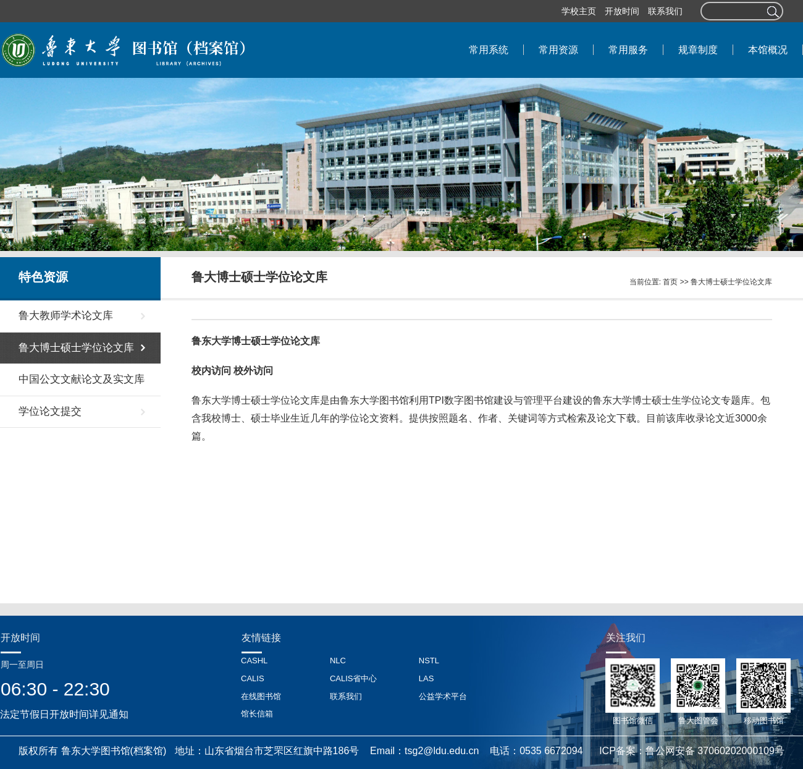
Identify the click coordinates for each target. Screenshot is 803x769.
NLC (338, 660)
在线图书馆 (261, 696)
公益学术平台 (443, 696)
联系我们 (665, 11)
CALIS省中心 (353, 678)
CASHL (254, 660)
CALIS (252, 678)
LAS (426, 678)
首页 (670, 282)
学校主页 (578, 11)
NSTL (429, 660)
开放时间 (622, 11)
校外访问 (253, 370)
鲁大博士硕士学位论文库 (731, 282)
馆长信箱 (257, 713)
